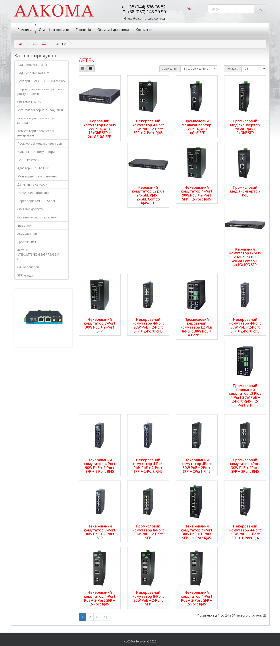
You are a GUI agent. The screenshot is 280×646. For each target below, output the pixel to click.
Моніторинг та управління (37, 176)
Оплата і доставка (113, 29)
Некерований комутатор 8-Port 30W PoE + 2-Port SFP (100, 325)
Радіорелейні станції (32, 64)
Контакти (144, 29)
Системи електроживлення (37, 217)
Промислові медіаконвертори (39, 143)
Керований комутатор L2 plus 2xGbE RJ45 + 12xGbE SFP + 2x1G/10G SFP (99, 129)
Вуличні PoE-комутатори (36, 152)
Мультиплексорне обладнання (40, 110)
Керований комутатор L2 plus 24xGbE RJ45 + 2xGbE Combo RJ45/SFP (148, 195)
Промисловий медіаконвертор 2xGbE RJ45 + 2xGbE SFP (245, 127)
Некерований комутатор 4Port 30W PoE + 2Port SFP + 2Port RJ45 (197, 465)
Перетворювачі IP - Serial (36, 201)
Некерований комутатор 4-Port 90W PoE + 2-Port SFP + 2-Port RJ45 (196, 193)
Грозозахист (26, 242)
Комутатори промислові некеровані (35, 133)
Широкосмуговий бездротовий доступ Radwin (40, 91)
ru (189, 8)
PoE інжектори (28, 160)
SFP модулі (25, 275)
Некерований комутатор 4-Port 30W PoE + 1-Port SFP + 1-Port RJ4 (245, 532)
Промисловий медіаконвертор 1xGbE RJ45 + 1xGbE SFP (196, 127)
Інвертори (25, 225)
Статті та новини (54, 29)
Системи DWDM (29, 102)
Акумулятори (27, 234)
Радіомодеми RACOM (33, 73)
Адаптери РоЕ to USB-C (34, 168)
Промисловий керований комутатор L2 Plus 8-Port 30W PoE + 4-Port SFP (196, 327)
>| (105, 617)
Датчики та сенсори (32, 184)
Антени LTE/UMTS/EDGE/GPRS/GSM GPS (38, 254)
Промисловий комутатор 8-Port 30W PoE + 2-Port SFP (148, 532)
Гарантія (83, 29)
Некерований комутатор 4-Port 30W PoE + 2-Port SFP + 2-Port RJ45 (148, 127)
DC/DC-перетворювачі (34, 193)
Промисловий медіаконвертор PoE (245, 191)
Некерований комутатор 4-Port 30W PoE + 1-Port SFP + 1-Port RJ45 (196, 532)
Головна (24, 29)
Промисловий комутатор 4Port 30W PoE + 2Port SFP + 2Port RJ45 (245, 465)
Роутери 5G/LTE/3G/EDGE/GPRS (41, 81)
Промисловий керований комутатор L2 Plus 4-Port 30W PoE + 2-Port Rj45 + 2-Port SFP (245, 395)
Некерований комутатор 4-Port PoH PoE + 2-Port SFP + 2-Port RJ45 (148, 465)
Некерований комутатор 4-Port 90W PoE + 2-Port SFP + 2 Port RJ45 (100, 465)
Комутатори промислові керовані (35, 120)
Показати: (232, 68)
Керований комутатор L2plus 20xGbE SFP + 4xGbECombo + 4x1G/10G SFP (245, 257)
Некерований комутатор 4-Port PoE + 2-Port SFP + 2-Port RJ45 (100, 598)
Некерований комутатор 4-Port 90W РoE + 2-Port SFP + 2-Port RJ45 (148, 325)
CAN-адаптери (28, 267)
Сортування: (170, 68)
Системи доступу (30, 209)
